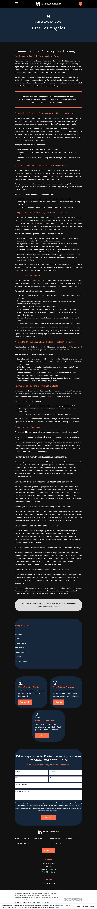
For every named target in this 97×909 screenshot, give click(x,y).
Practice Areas (39, 839)
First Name (18, 771)
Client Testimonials (22, 843)
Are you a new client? (21, 784)
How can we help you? (22, 791)
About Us (58, 702)
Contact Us (56, 843)
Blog (78, 839)
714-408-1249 (48, 883)
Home (17, 839)
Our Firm (26, 839)
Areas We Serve (54, 839)
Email (51, 778)
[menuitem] (49, 634)
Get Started (42, 736)
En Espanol (69, 839)
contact (79, 588)
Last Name (53, 771)
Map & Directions (48, 872)
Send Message (48, 817)
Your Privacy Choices (40, 902)
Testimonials (25, 702)
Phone (17, 778)
